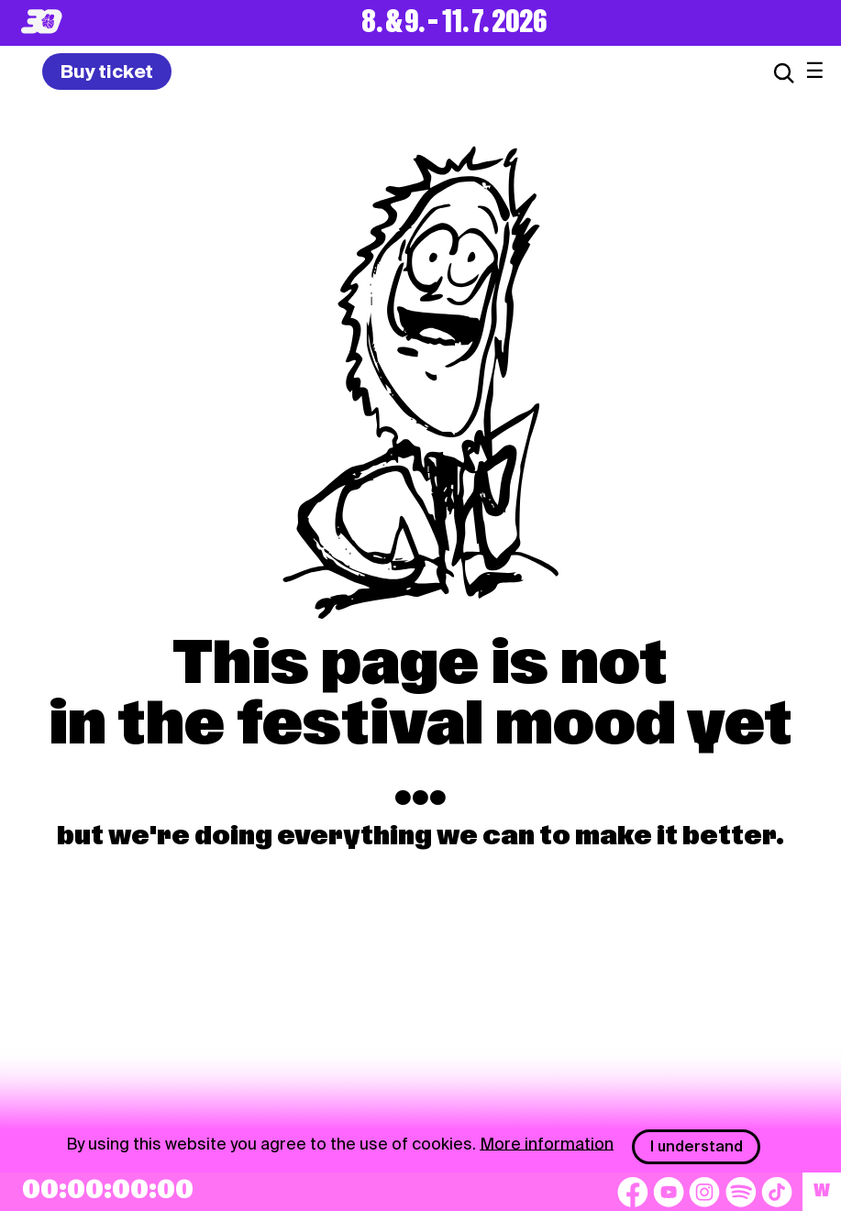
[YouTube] (668, 1191)
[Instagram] (704, 1191)
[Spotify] (741, 1191)
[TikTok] (776, 1191)
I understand (696, 1146)
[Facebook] (632, 1191)
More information (547, 1142)
